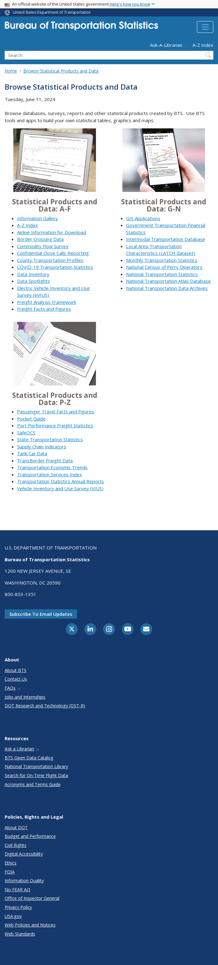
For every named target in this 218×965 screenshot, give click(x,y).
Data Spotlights (33, 281)
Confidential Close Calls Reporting (53, 253)
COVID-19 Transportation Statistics (55, 267)
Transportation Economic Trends (52, 467)
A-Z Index (203, 45)
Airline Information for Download (51, 232)
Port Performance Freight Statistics (55, 425)
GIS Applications (143, 218)
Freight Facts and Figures (44, 309)
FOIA (10, 872)
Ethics (10, 863)
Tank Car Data (32, 453)
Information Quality (24, 880)
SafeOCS (26, 432)
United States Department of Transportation (52, 12)
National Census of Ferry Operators (164, 267)
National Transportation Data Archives (167, 288)
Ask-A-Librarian (169, 45)
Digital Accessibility (24, 854)
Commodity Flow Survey (43, 246)
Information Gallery (37, 218)
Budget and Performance (30, 836)
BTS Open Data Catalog (29, 758)
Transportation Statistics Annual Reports (60, 481)
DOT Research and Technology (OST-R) (45, 706)
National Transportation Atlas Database (168, 281)
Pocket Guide (31, 419)
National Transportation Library (36, 766)
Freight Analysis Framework (46, 302)
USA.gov (13, 916)
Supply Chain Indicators (41, 446)
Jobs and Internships (25, 697)
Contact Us (16, 679)
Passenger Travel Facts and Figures (55, 411)
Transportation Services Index (49, 474)
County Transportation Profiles (50, 260)
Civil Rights (15, 845)
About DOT (16, 827)
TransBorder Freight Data (45, 460)
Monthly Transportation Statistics (162, 260)
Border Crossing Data (40, 239)
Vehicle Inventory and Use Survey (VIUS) (60, 488)
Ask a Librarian (22, 749)
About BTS (15, 670)
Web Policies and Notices (30, 925)
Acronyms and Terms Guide (33, 784)
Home (11, 71)
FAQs (13, 688)
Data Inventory (33, 274)
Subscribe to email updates (40, 614)
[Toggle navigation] (205, 27)
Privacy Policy (18, 907)
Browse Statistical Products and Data (60, 71)
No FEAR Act (17, 889)
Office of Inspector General (32, 898)
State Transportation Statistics (50, 439)
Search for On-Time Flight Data (36, 775)
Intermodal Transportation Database (165, 239)
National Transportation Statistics (162, 274)
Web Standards (20, 934)
